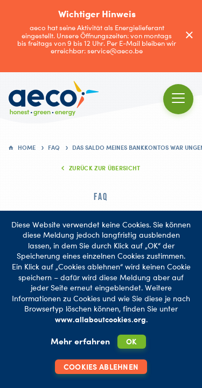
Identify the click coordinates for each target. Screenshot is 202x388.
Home (27, 147)
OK (131, 341)
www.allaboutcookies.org (100, 319)
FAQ (54, 147)
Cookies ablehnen (101, 366)
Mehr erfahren (80, 341)
